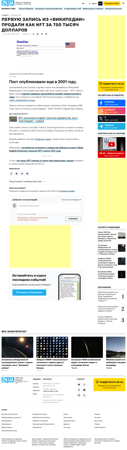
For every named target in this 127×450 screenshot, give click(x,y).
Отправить (73, 219)
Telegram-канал (43, 139)
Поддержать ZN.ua (112, 3)
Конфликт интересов (40, 421)
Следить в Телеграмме (29, 292)
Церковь (67, 424)
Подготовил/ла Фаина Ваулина (25, 181)
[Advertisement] (40, 246)
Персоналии (37, 427)
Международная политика (11, 417)
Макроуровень (7, 421)
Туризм (97, 424)
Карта (35, 394)
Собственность (100, 427)
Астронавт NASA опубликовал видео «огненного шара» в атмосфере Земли (106, 275)
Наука (66, 414)
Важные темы (9, 9)
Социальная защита (40, 414)
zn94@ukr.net (47, 397)
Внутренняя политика (10, 414)
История (98, 417)
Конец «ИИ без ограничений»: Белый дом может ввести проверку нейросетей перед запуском (107, 236)
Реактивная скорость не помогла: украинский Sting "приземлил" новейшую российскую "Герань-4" (108, 296)
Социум (97, 414)
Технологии (68, 417)
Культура (67, 427)
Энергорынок (6, 424)
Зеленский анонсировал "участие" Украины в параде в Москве (108, 309)
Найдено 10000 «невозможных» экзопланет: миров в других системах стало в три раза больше (107, 263)
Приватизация (7, 427)
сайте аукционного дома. (22, 100)
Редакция (36, 390)
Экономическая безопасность (43, 424)
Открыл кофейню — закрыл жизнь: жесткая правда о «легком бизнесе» (107, 320)
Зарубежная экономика (41, 417)
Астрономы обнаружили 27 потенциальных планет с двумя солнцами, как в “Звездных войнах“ (107, 249)
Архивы (35, 384)
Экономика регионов (9, 431)
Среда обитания (69, 421)
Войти (94, 3)
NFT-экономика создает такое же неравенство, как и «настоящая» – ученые (48, 119)
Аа (100, 3)
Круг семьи (99, 421)
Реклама (36, 387)
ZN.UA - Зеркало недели (111, 153)
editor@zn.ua (54, 402)
